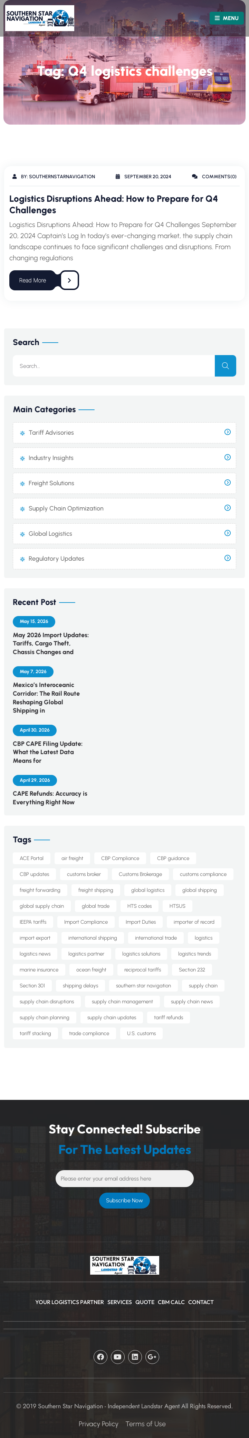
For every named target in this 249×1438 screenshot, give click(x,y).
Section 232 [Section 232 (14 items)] (192, 970)
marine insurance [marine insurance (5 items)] (39, 970)
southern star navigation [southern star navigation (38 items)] (143, 986)
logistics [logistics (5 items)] (203, 938)
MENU (227, 18)
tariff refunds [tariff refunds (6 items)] (168, 1017)
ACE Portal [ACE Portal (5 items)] (32, 858)
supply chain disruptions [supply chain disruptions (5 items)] (47, 1001)
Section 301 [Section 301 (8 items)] (32, 986)
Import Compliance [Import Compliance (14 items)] (86, 922)
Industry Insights (51, 458)
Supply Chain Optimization (66, 508)
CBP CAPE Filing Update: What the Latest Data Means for (48, 752)
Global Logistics (50, 533)
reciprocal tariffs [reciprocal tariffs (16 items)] (142, 970)
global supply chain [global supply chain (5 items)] (42, 906)
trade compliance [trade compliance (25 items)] (89, 1033)
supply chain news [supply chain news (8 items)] (192, 1001)
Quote (144, 1302)
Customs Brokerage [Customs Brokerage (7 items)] (140, 874)
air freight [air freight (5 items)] (72, 858)
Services (119, 1302)
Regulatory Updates (56, 558)
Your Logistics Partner (69, 1302)
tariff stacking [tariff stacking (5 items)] (35, 1033)
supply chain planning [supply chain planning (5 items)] (44, 1017)
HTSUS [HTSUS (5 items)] (177, 906)
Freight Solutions (51, 483)
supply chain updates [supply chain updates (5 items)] (111, 1017)
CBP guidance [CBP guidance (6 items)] (173, 858)
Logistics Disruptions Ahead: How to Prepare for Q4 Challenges (113, 204)
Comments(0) (214, 177)
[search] (225, 366)
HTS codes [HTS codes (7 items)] (139, 906)
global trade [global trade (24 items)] (95, 906)
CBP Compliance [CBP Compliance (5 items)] (120, 858)
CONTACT (201, 1302)
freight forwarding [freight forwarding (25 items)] (40, 890)
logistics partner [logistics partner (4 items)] (86, 954)
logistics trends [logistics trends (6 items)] (194, 954)
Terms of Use (145, 1424)
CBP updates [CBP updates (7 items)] (34, 874)
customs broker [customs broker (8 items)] (84, 874)
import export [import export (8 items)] (35, 938)
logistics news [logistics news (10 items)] (35, 954)
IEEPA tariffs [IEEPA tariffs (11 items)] (33, 922)
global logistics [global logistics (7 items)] (147, 890)
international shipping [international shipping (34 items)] (92, 938)
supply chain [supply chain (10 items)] (203, 986)
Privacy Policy (98, 1424)
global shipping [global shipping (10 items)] (199, 890)
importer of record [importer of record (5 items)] (194, 922)
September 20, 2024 (143, 177)
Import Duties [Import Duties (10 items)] (141, 922)
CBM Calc (171, 1302)
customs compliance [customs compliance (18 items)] (203, 874)
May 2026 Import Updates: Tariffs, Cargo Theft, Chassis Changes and (51, 643)
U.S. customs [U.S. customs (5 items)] (141, 1033)
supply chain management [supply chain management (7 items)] (122, 1001)
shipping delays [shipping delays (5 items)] (80, 986)
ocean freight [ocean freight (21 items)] (91, 970)
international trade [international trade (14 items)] (156, 938)
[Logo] (31, 18)
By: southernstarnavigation (53, 177)
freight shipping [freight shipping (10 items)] (95, 890)
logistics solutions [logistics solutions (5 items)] (141, 954)
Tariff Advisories (51, 432)
